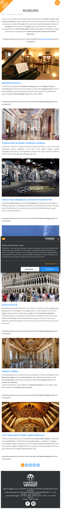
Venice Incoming (45, 39)
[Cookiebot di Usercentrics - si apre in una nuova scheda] (46, 238)
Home (3, 14)
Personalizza (30, 269)
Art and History (11, 14)
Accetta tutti (49, 269)
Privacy (25, 499)
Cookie (30, 499)
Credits (36, 499)
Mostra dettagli (50, 263)
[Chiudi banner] (58, 238)
